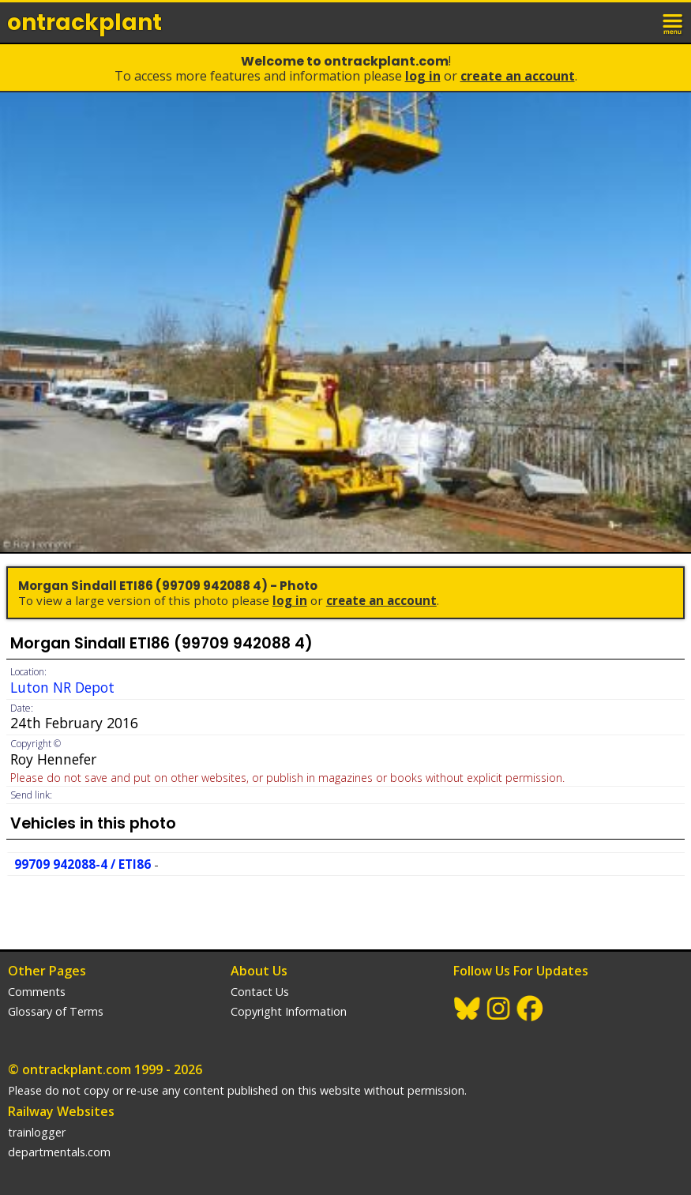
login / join (639, 22)
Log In (423, 76)
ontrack (84, 22)
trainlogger (37, 1132)
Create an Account (517, 76)
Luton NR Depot (62, 687)
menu (673, 22)
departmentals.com (59, 1151)
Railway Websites (61, 1111)
